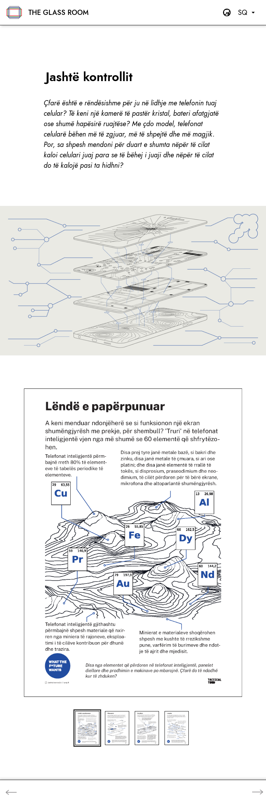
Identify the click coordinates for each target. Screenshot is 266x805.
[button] (87, 728)
